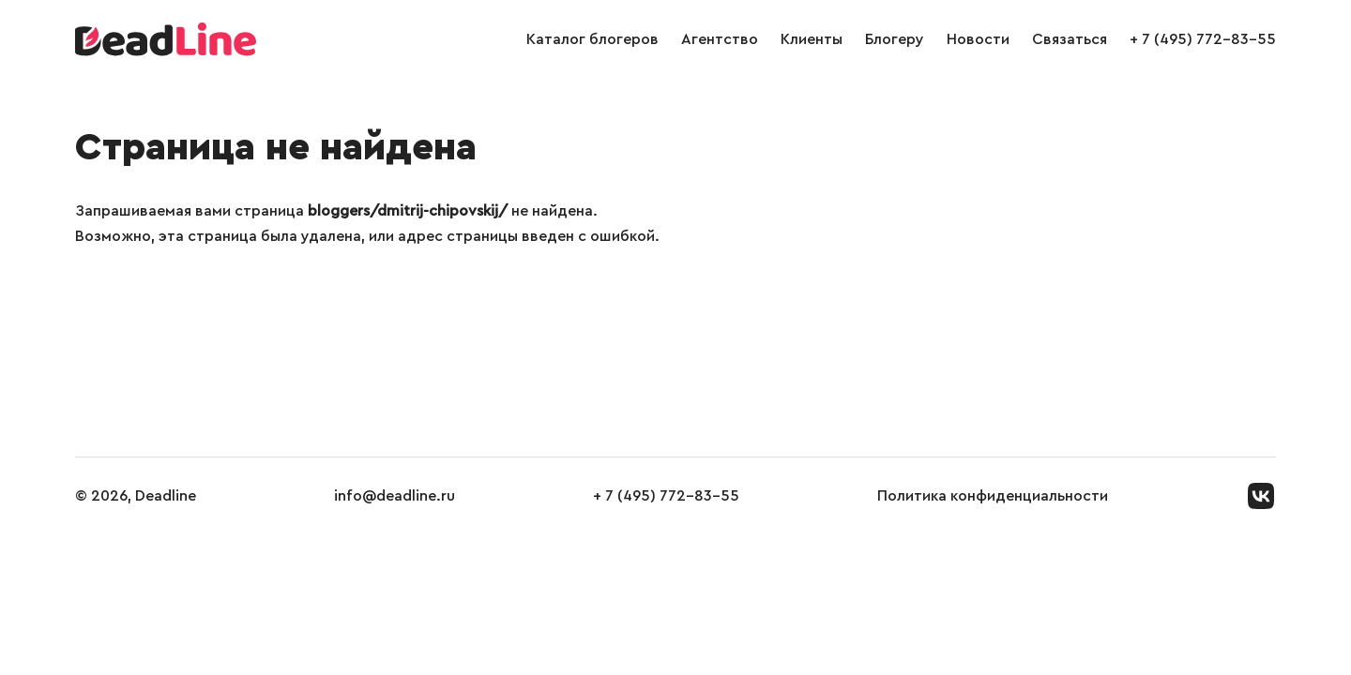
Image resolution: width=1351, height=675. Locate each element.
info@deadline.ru (394, 495)
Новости (978, 39)
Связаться (1069, 39)
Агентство (719, 39)
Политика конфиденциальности (992, 495)
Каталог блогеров (592, 39)
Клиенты (811, 39)
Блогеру (894, 39)
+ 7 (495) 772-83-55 (1203, 39)
